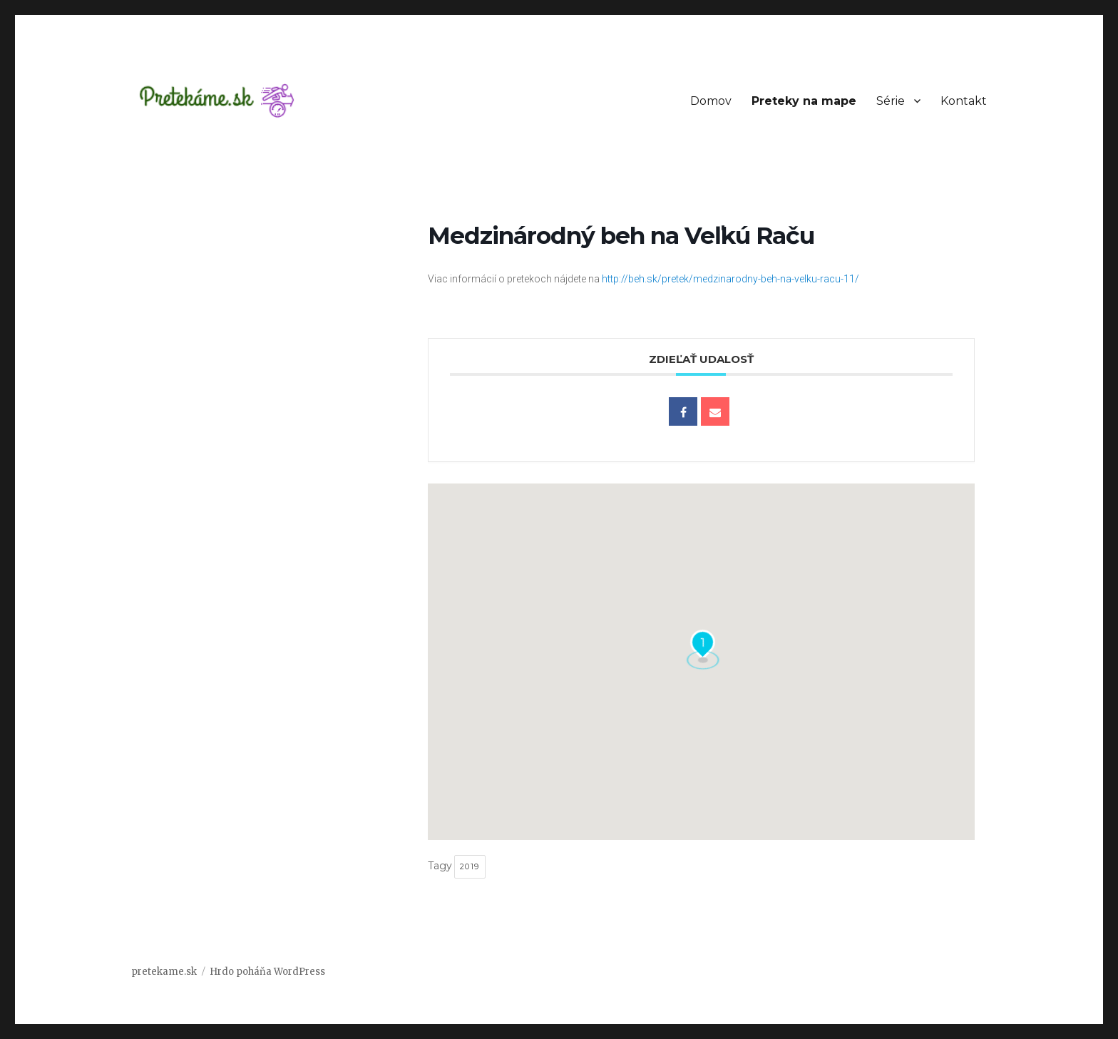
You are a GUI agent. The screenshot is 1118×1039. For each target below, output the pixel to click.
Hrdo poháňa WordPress (267, 972)
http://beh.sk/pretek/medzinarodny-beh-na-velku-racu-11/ (730, 279)
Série (890, 101)
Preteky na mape (804, 101)
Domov (711, 101)
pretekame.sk (164, 972)
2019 (470, 866)
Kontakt (963, 101)
